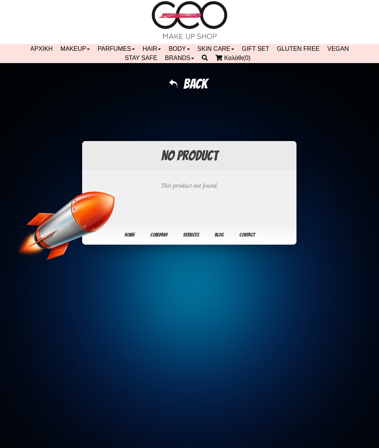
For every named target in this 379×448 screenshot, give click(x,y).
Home (130, 235)
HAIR (152, 48)
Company (159, 235)
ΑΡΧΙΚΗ (41, 48)
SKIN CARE (216, 48)
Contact (247, 235)
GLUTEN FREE (298, 48)
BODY (179, 48)
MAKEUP (75, 48)
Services (191, 235)
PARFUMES (116, 48)
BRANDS (179, 58)
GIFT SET (255, 48)
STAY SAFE (141, 58)
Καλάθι (234, 58)
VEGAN (338, 48)
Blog (219, 235)
